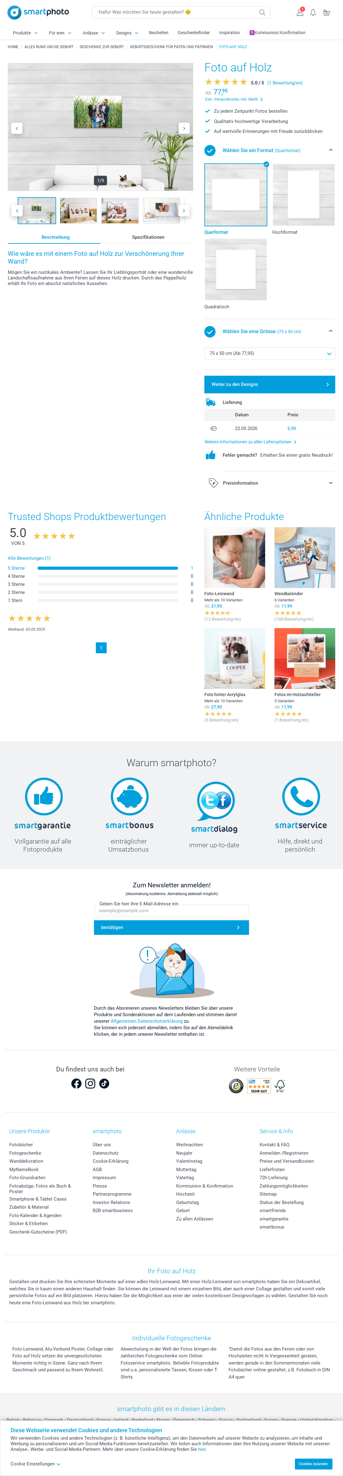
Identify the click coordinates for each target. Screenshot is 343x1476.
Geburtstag (187, 1202)
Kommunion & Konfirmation (204, 1186)
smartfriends (273, 1210)
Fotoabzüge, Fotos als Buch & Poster (40, 1188)
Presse (100, 1186)
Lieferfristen (272, 1169)
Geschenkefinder (194, 32)
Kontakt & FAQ (274, 1145)
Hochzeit (185, 1194)
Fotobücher (21, 1145)
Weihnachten (189, 1145)
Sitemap (268, 1194)
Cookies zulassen (313, 1464)
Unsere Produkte (29, 1131)
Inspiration (229, 32)
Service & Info (276, 1131)
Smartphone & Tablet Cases (38, 1199)
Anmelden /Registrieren (284, 1153)
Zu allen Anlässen (194, 1219)
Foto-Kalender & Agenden (35, 1215)
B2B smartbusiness (113, 1210)
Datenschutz (105, 1153)
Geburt (183, 1210)
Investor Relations (111, 1202)
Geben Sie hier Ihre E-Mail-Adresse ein (139, 904)
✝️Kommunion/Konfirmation (277, 32)
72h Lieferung (273, 1177)
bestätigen (112, 927)
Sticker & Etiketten (28, 1223)
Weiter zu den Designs (235, 384)
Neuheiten (158, 32)
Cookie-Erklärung (110, 1161)
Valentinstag (189, 1161)
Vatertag (185, 1177)
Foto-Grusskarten (27, 1177)
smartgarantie (274, 1219)
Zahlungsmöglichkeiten (284, 1186)
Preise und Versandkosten (287, 1161)
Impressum (104, 1177)
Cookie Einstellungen (36, 1464)
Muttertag (186, 1169)
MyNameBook (24, 1169)
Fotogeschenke (25, 1153)
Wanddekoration (26, 1161)
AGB (97, 1169)
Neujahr (184, 1153)
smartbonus (272, 1227)
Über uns (102, 1145)
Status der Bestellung (282, 1202)
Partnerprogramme (112, 1194)
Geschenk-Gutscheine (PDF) (38, 1232)
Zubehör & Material (29, 1207)
